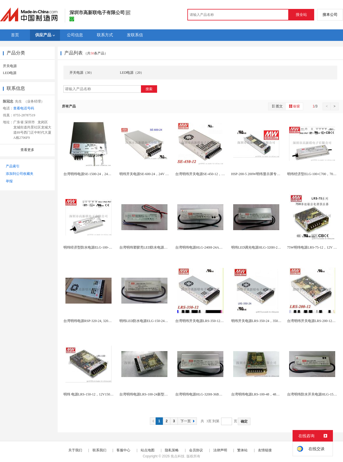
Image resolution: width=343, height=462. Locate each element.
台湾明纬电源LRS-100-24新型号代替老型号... (153, 394)
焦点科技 (177, 456)
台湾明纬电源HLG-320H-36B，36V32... (204, 394)
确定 (244, 421)
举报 (9, 181)
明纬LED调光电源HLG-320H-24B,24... (260, 247)
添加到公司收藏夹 (19, 174)
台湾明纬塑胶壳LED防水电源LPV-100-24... (151, 247)
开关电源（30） (81, 73)
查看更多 (27, 150)
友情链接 (265, 450)
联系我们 (99, 450)
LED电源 (9, 73)
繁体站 (242, 450)
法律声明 (220, 450)
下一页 (188, 421)
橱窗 (294, 106)
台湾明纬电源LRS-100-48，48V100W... (260, 394)
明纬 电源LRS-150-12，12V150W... (89, 394)
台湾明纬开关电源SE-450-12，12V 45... (204, 174)
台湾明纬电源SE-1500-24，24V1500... (91, 174)
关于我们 (75, 450)
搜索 (149, 89)
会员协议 (196, 450)
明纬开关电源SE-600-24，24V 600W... (147, 174)
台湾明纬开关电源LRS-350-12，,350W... (205, 321)
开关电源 (10, 66)
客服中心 (123, 450)
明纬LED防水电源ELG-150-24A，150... (148, 321)
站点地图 (147, 450)
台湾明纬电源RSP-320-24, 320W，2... (91, 321)
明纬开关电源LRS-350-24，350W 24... (259, 321)
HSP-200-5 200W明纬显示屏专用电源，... (262, 174)
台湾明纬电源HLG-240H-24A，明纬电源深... (208, 247)
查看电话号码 (23, 108)
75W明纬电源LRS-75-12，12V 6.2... (313, 247)
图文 (277, 106)
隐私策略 (172, 450)
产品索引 (13, 166)
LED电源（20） (132, 73)
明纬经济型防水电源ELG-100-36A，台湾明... (97, 247)
